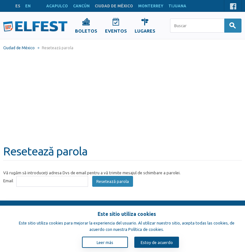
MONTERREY (150, 6)
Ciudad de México (19, 48)
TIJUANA (177, 6)
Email (8, 180)
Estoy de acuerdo (157, 242)
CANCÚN (81, 6)
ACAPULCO (57, 6)
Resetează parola (112, 181)
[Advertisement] (122, 97)
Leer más (105, 242)
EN (28, 6)
